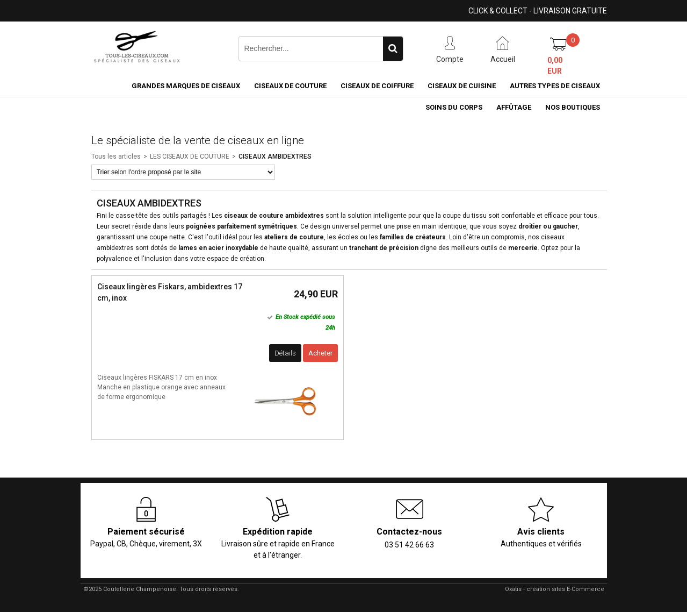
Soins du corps (453, 107)
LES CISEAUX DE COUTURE (189, 156)
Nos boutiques (572, 107)
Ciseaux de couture (290, 86)
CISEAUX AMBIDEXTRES (275, 156)
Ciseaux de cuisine (462, 86)
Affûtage (513, 107)
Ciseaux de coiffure (377, 86)
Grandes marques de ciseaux (186, 86)
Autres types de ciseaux (555, 86)
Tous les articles (116, 156)
